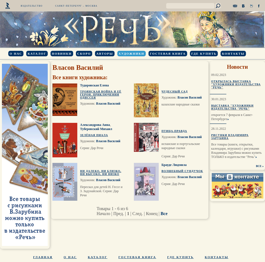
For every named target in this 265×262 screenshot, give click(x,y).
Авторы (104, 53)
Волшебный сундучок (182, 171)
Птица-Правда (174, 131)
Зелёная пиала (94, 135)
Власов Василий (108, 103)
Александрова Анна (95, 125)
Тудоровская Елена (94, 85)
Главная (43, 257)
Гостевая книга (168, 53)
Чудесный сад (174, 91)
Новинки (62, 53)
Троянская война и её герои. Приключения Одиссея (100, 94)
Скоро (84, 53)
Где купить (203, 53)
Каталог (37, 53)
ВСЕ (259, 166)
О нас (16, 53)
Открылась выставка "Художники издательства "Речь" (236, 84)
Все (164, 213)
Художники (131, 53)
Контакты (233, 53)
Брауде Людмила (174, 165)
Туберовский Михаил (96, 129)
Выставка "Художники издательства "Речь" (232, 107)
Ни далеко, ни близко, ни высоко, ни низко (100, 173)
